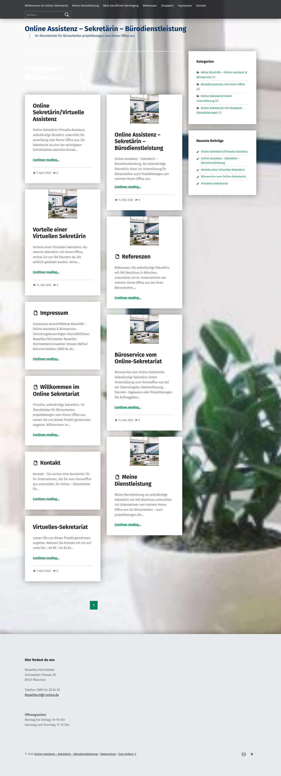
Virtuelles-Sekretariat (60, 527)
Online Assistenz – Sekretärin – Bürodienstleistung (105, 28)
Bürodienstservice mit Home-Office (223, 84)
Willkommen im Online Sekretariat (46, 5)
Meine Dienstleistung (85, 5)
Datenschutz (108, 754)
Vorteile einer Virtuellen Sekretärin (59, 233)
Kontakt (201, 5)
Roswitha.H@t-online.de (42, 695)
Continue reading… (46, 160)
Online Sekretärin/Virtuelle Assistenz (58, 112)
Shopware (167, 5)
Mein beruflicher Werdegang (121, 5)
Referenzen (150, 5)
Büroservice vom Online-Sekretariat (138, 358)
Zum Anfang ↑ (128, 754)
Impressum (185, 5)
